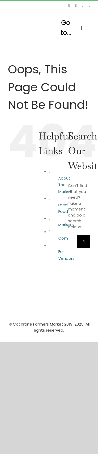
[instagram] (82, 5)
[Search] (83, 241)
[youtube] (89, 5)
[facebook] (69, 5)
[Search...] (72, 241)
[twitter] (76, 5)
